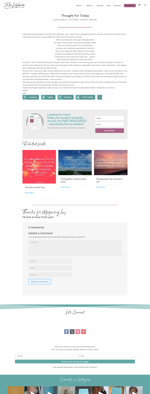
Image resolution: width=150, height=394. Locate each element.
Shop (109, 6)
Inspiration (84, 19)
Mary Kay (93, 19)
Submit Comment (40, 281)
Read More (29, 192)
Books (89, 6)
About (78, 6)
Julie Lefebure (61, 19)
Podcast (100, 6)
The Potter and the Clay (35, 187)
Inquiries (117, 6)
